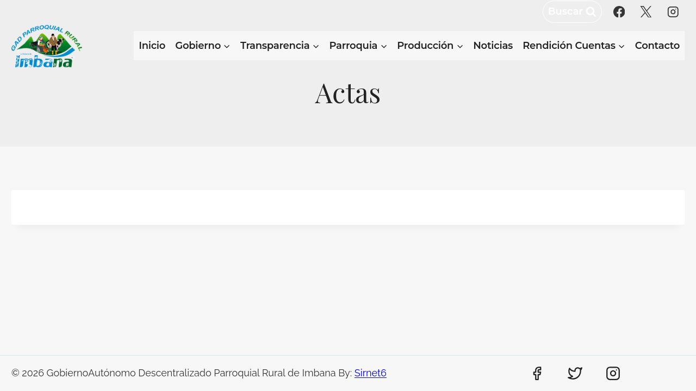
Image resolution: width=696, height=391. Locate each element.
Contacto (657, 46)
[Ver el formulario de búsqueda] (572, 12)
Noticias (493, 46)
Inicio (152, 46)
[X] (645, 11)
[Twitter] (575, 373)
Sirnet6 (371, 373)
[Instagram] (673, 11)
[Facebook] (619, 11)
